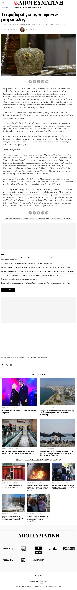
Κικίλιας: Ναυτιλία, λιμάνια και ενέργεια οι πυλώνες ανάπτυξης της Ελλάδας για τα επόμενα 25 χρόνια (36, 267)
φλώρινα (67, 219)
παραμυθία (56, 219)
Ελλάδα (11, 7)
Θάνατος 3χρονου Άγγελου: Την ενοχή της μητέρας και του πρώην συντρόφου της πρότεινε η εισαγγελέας (38, 519)
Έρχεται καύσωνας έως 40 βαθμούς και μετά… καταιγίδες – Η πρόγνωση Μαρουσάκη (13, 518)
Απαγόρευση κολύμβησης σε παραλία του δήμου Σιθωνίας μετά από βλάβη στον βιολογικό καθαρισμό (57, 453)
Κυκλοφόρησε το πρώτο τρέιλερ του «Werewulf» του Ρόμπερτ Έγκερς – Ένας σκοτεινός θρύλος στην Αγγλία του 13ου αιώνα (36, 259)
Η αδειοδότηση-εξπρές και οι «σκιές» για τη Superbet (19, 279)
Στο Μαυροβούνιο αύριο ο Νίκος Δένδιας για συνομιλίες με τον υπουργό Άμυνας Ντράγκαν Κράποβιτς (37, 271)
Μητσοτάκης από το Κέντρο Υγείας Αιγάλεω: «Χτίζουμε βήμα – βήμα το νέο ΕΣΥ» (29, 275)
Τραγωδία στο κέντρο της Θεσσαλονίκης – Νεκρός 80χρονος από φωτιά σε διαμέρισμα (57, 412)
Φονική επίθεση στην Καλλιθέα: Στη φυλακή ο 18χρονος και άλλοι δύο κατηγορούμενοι (63, 487)
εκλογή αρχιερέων (13, 219)
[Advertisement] (38, 236)
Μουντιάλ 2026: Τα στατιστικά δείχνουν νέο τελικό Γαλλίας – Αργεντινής (26, 264)
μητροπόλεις (43, 219)
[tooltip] (30, 81)
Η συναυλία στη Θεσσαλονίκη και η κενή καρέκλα (19, 412)
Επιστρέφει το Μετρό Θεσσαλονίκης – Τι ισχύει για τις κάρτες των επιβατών (19, 452)
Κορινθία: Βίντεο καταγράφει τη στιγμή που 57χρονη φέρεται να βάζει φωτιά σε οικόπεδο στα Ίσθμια (35, 283)
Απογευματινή (4, 7)
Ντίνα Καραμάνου (31, 29)
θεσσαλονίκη (29, 219)
